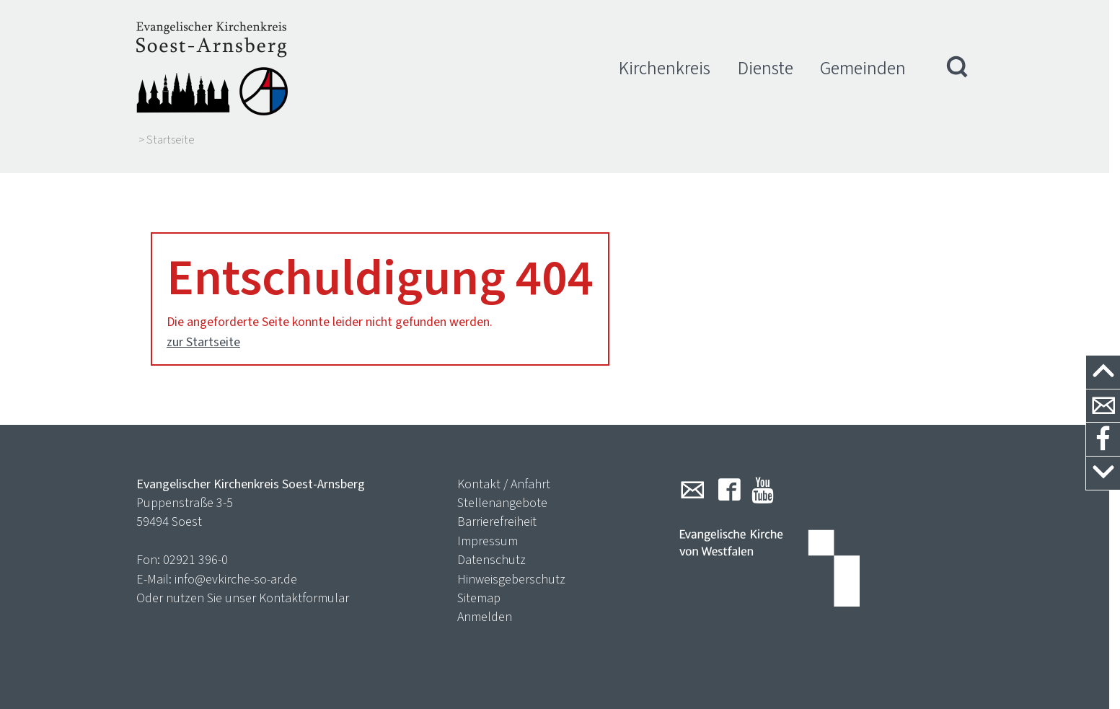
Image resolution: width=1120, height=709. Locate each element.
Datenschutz (491, 546)
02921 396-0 (195, 546)
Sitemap (479, 584)
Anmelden (484, 603)
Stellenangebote (502, 489)
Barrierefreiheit (497, 508)
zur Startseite (203, 328)
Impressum (487, 527)
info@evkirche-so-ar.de (236, 565)
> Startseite (166, 140)
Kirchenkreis (664, 68)
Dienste (765, 68)
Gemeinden (863, 68)
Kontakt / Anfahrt (503, 470)
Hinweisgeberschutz (511, 565)
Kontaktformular (304, 584)
